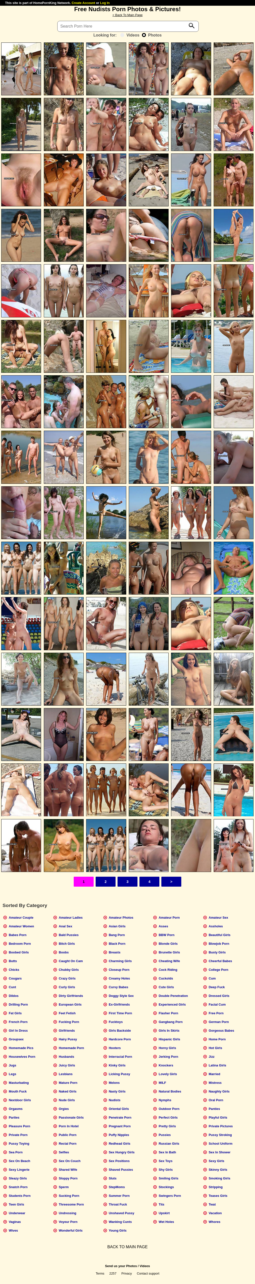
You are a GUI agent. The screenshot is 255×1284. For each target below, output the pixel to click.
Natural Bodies (170, 1091)
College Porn (218, 970)
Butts (13, 961)
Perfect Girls (168, 1117)
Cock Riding (168, 970)
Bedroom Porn (20, 943)
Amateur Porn (169, 917)
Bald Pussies (69, 935)
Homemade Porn (71, 1048)
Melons (114, 1083)
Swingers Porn (170, 1196)
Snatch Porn (18, 1187)
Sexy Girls (216, 1161)
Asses (163, 926)
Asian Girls (117, 926)
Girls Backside (120, 1030)
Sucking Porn (69, 1196)
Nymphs (165, 1100)
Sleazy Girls (18, 1178)
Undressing (67, 1213)
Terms (100, 1273)
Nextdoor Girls (20, 1100)
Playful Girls (218, 1117)
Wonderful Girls (71, 1230)
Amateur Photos (121, 917)
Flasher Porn (168, 1013)
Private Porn (18, 1135)
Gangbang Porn (171, 1022)
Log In (105, 3)
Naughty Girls (219, 1091)
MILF (162, 1083)
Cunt (12, 987)
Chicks (14, 970)
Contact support (148, 1273)
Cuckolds (166, 978)
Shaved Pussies (121, 1169)
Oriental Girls (119, 1109)
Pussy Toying (19, 1143)
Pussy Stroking (220, 1135)
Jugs (12, 1065)
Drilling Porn (18, 1004)
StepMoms (117, 1187)
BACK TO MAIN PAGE (127, 1247)
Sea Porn (15, 1152)
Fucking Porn (69, 1022)
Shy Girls (166, 1169)
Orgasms (15, 1109)
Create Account (83, 3)
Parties (14, 1117)
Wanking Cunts (120, 1222)
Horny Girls (167, 1048)
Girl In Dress (18, 1030)
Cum (212, 978)
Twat (212, 1204)
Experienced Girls (172, 1004)
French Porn (18, 1022)
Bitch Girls (67, 943)
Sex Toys (165, 1161)
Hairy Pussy (68, 1039)
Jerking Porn (168, 1056)
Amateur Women (21, 926)
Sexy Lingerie (19, 1169)
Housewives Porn (22, 1056)
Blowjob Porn (219, 943)
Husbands (66, 1056)
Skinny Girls (218, 1169)
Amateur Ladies (71, 917)
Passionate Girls (71, 1117)
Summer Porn (119, 1196)
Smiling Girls (168, 1178)
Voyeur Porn (68, 1222)
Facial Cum (217, 1004)
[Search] (128, 26)
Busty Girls (217, 952)
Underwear (17, 1213)
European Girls (70, 1004)
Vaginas (15, 1222)
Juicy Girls (67, 1065)
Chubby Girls (69, 970)
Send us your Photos (121, 1266)
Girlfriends (67, 1030)
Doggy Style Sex (121, 996)
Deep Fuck (217, 987)
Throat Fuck (118, 1204)
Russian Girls (169, 1143)
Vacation (215, 1213)
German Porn (219, 1022)
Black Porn (117, 943)
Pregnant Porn (120, 1126)
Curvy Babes (118, 987)
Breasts (115, 952)
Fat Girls (15, 1013)
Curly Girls (67, 987)
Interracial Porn (120, 1056)
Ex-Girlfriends (119, 1004)
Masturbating (19, 1083)
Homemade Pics (21, 1048)
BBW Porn (166, 935)
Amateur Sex (218, 917)
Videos (129, 35)
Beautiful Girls (219, 935)
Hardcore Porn (120, 1039)
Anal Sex (65, 926)
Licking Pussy (119, 1074)
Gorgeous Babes (221, 1030)
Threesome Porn (71, 1204)
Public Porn (67, 1135)
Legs (12, 1074)
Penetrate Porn (120, 1117)
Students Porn (19, 1196)
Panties (214, 1109)
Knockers (166, 1065)
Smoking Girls (219, 1178)
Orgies (64, 1109)
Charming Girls (120, 961)
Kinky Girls (117, 1065)
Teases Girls (218, 1196)
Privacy (127, 1273)
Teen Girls (16, 1204)
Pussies (165, 1135)
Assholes (216, 926)
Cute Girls (166, 987)
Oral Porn (216, 1100)
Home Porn (217, 1039)
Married (214, 1074)
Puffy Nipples (119, 1135)
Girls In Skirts (169, 1030)
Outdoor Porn (169, 1109)
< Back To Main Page (127, 15)
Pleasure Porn (19, 1126)
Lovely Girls (168, 1074)
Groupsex (16, 1039)
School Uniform (220, 1143)
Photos (152, 35)
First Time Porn (120, 1013)
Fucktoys (116, 1022)
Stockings (166, 1187)
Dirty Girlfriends (71, 996)
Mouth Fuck (18, 1091)
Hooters (115, 1048)
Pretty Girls (167, 1126)
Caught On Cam (71, 961)
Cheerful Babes (220, 961)
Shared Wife (68, 1169)
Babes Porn (17, 935)
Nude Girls (67, 1100)
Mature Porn (68, 1083)
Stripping (216, 1187)
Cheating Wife (169, 961)
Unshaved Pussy (121, 1213)
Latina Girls (217, 1065)
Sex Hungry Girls (122, 1152)
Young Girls (118, 1230)
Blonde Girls (168, 943)
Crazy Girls (67, 978)
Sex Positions (119, 1161)
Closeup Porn (119, 970)
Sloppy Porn (68, 1178)
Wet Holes (166, 1222)
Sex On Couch (69, 1161)
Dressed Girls (219, 996)
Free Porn (216, 1013)
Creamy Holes (119, 978)
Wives (13, 1230)
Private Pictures (221, 1126)
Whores (214, 1222)
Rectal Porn (67, 1143)
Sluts (113, 1178)
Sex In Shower (219, 1152)
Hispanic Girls (169, 1039)
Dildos (13, 996)
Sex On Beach (19, 1161)
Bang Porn (117, 935)
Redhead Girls (119, 1143)
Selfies (64, 1152)
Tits (161, 1204)
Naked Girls (67, 1091)
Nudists (115, 1100)
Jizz (211, 1056)
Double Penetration (173, 996)
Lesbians (65, 1074)
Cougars (15, 978)
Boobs (64, 952)
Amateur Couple (21, 917)
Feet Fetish (67, 1013)
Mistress (215, 1083)
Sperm (64, 1187)
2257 (112, 1273)
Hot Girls (215, 1048)
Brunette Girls (169, 952)
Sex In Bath (167, 1152)
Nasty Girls (117, 1091)
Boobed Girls (19, 952)
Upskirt (164, 1213)
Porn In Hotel (69, 1126)
